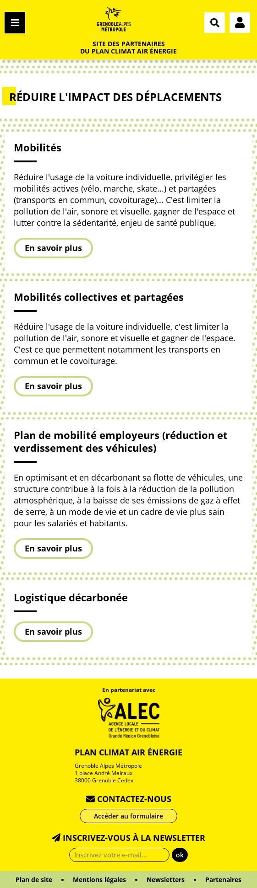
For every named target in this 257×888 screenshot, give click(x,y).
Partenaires (223, 879)
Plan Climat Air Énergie (128, 752)
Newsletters (166, 879)
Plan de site (34, 879)
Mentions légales (99, 879)
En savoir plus (53, 247)
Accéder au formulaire (128, 816)
